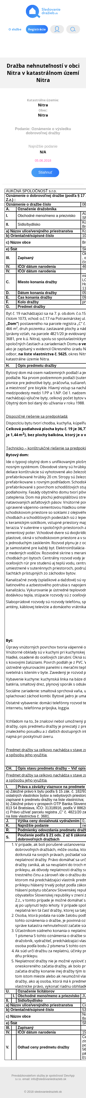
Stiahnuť (45, 172)
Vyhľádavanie (73, 30)
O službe (14, 29)
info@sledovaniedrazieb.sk (48, 1079)
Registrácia (37, 29)
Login (57, 30)
